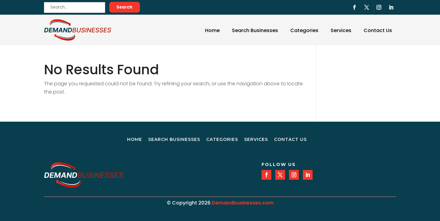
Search (124, 7)
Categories (304, 30)
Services (341, 30)
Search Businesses (255, 30)
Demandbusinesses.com (242, 202)
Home (212, 30)
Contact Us (378, 30)
